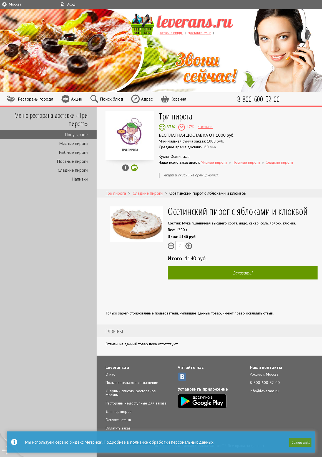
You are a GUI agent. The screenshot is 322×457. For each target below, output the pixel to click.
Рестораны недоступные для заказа (136, 403)
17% (189, 126)
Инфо (125, 167)
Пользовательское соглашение (131, 382)
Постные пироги (72, 161)
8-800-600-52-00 (265, 382)
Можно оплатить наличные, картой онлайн (134, 167)
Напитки (80, 179)
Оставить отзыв (118, 419)
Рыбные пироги (73, 152)
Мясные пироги (73, 143)
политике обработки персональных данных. (172, 442)
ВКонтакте (182, 376)
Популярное (76, 134)
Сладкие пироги (73, 170)
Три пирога (175, 116)
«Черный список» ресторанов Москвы (130, 392)
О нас (110, 374)
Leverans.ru (117, 367)
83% (170, 126)
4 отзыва (205, 126)
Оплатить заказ (117, 428)
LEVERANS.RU (193, 23)
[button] (300, 442)
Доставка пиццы (170, 33)
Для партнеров (118, 411)
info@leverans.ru (264, 390)
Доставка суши (199, 33)
